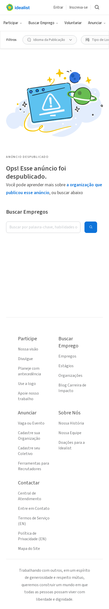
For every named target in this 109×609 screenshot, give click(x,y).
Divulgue (25, 359)
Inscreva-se (78, 7)
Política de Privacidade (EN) (32, 536)
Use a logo (27, 383)
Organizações (70, 375)
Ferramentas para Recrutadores (33, 466)
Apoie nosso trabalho (28, 396)
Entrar (58, 7)
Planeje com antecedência (29, 371)
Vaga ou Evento (31, 423)
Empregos (67, 356)
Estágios (66, 366)
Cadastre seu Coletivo (29, 450)
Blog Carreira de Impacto (72, 388)
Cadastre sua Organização (29, 435)
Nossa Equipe (69, 433)
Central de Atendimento (29, 496)
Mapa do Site (29, 548)
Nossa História (71, 423)
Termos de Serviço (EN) (34, 521)
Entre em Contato (34, 508)
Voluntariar (73, 23)
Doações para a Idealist (71, 445)
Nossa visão (28, 349)
